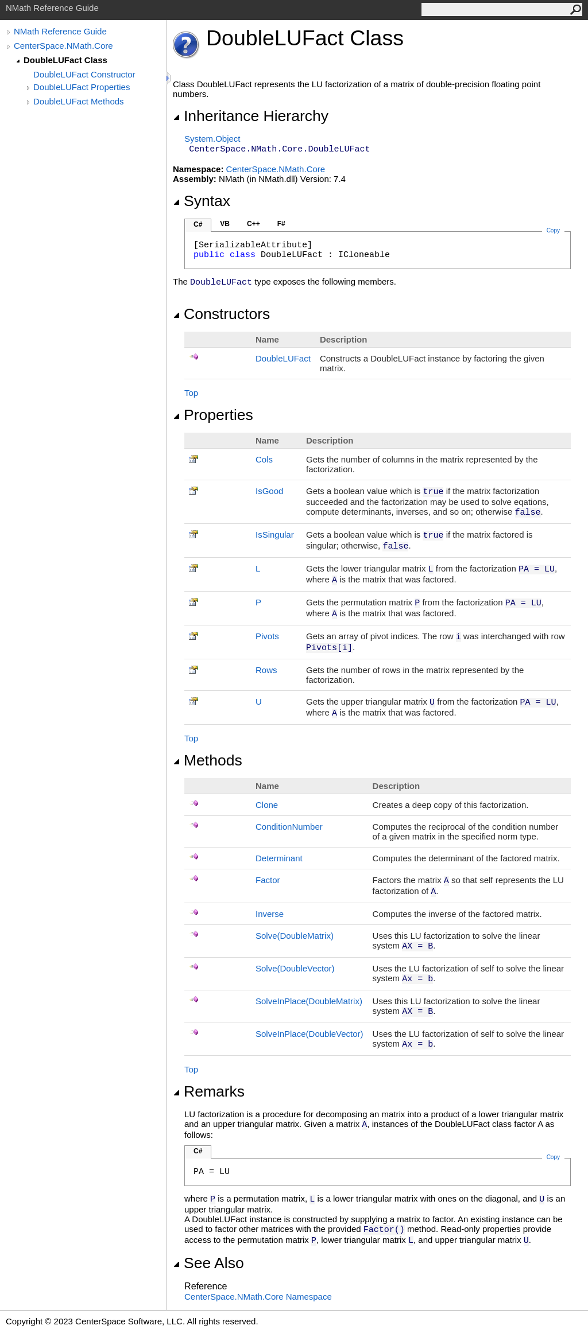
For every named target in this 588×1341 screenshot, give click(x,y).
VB (225, 224)
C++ (253, 224)
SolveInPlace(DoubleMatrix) (309, 1001)
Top (191, 393)
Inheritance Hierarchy (250, 116)
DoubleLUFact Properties (81, 87)
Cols (264, 459)
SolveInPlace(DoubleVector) (309, 1034)
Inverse (270, 914)
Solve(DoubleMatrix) (295, 935)
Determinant (279, 858)
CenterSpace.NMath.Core (63, 45)
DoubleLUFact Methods (78, 101)
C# (198, 224)
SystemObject (212, 138)
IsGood (269, 491)
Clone (267, 805)
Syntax (201, 200)
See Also (208, 1263)
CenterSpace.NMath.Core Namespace (258, 1296)
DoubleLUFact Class (65, 60)
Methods (207, 760)
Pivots (267, 636)
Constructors (221, 313)
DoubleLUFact (283, 358)
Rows (266, 670)
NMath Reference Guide (60, 31)
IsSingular (275, 534)
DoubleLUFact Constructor (84, 74)
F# (281, 224)
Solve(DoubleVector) (295, 968)
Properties (213, 414)
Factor (268, 880)
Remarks (209, 1091)
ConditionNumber (289, 826)
